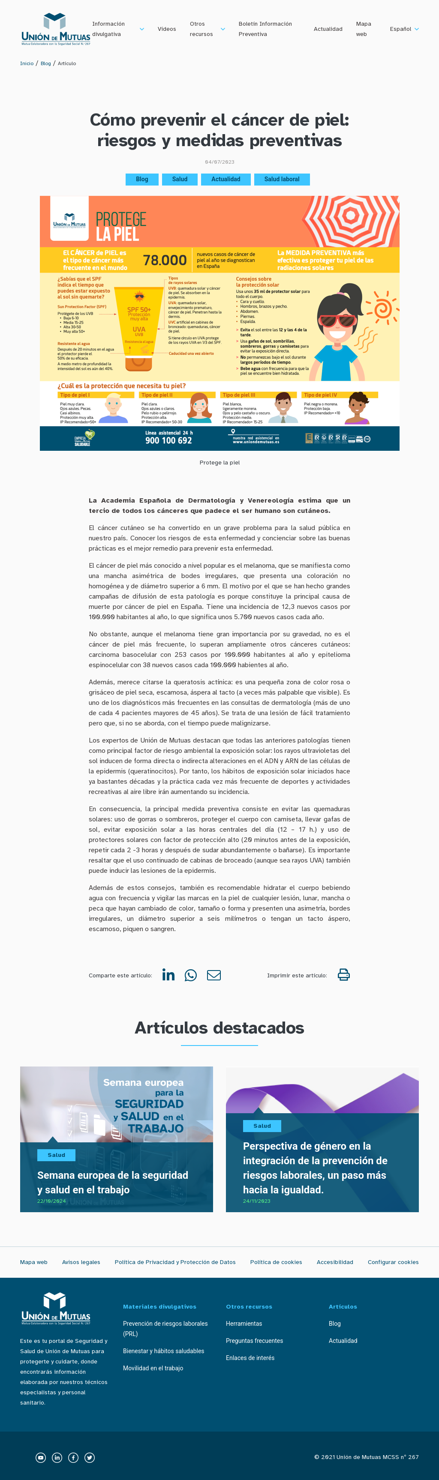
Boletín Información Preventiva (265, 29)
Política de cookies (276, 1262)
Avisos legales (81, 1262)
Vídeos (167, 29)
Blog (46, 63)
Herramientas (244, 1323)
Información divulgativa (108, 29)
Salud (180, 179)
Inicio (26, 63)
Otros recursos (201, 29)
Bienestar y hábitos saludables (163, 1351)
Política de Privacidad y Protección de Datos (175, 1262)
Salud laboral (282, 179)
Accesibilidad (335, 1262)
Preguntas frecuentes (254, 1340)
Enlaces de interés (250, 1357)
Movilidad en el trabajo (153, 1368)
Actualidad (328, 29)
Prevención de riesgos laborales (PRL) (165, 1328)
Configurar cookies (393, 1262)
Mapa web (363, 29)
